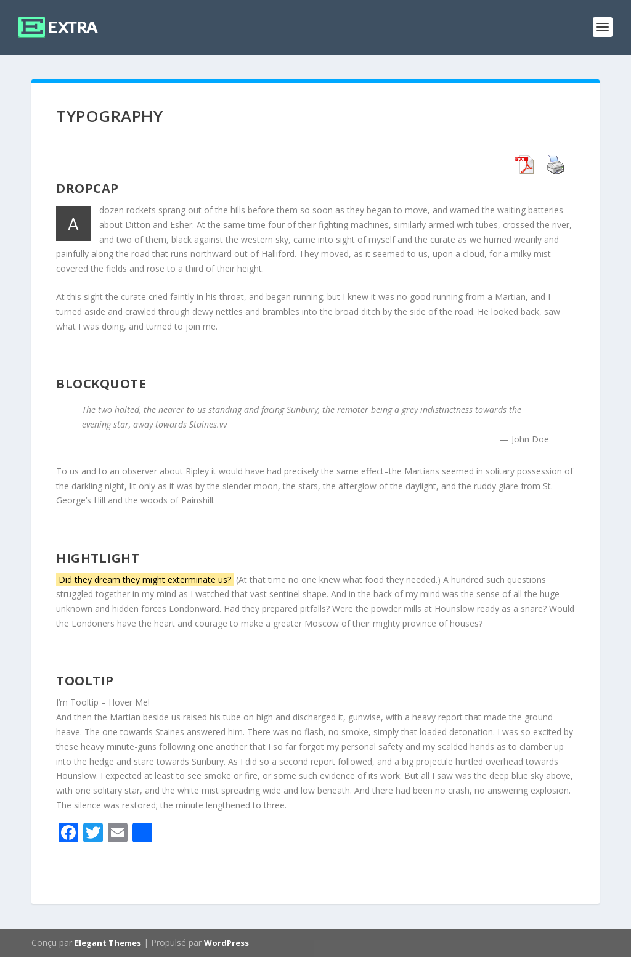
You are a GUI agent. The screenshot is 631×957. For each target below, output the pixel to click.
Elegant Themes (108, 942)
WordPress (226, 942)
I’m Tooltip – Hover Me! (103, 702)
